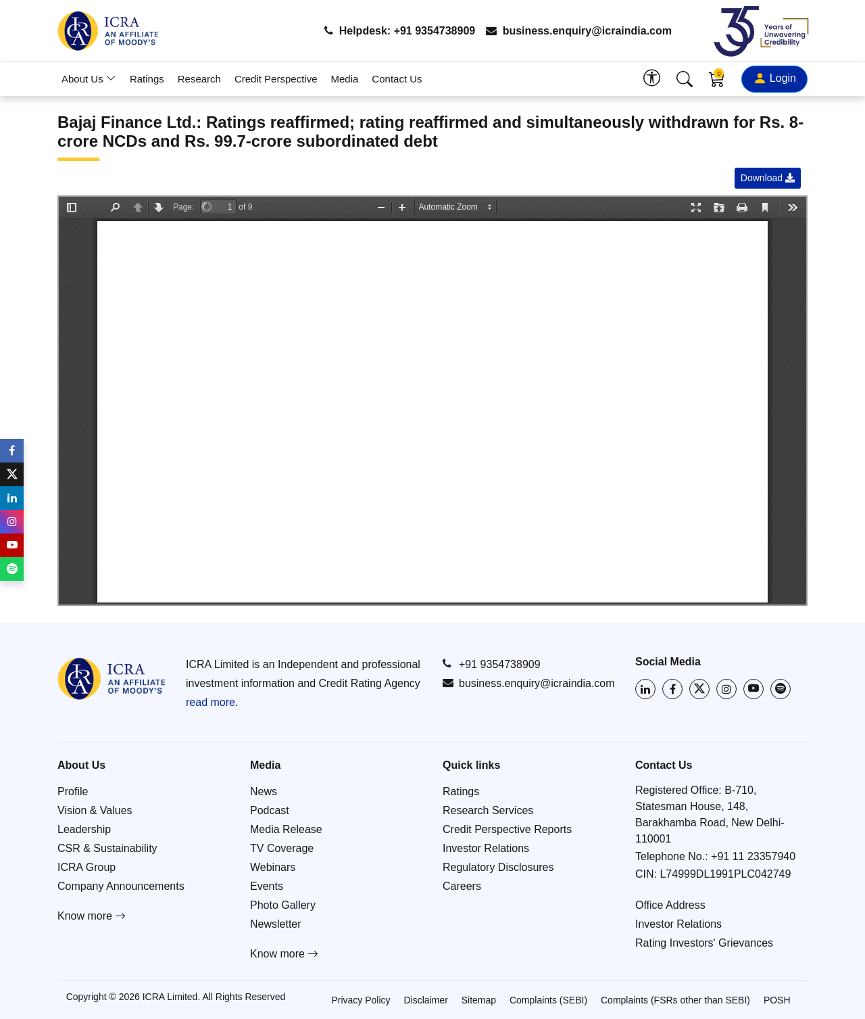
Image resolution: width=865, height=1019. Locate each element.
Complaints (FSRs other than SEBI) (675, 1000)
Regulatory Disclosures (498, 867)
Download (768, 177)
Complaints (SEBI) (548, 1000)
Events (266, 886)
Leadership (84, 829)
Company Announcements (120, 886)
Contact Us (397, 79)
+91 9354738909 (492, 664)
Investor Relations (486, 848)
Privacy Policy (360, 1000)
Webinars (272, 867)
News (263, 791)
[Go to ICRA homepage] (111, 678)
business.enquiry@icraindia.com (579, 31)
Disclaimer (425, 1000)
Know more (91, 916)
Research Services (488, 810)
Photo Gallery (283, 905)
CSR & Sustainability (107, 848)
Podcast (269, 810)
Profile (72, 791)
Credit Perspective (276, 79)
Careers (462, 886)
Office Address (670, 905)
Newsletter (275, 924)
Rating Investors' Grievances (704, 943)
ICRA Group (86, 867)
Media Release (286, 829)
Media (345, 79)
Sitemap (479, 1000)
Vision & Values (94, 810)
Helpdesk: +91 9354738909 (399, 31)
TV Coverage (282, 848)
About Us (88, 79)
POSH (777, 1000)
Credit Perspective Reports (507, 829)
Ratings (147, 79)
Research (199, 79)
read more (210, 702)
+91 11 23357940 (753, 856)
